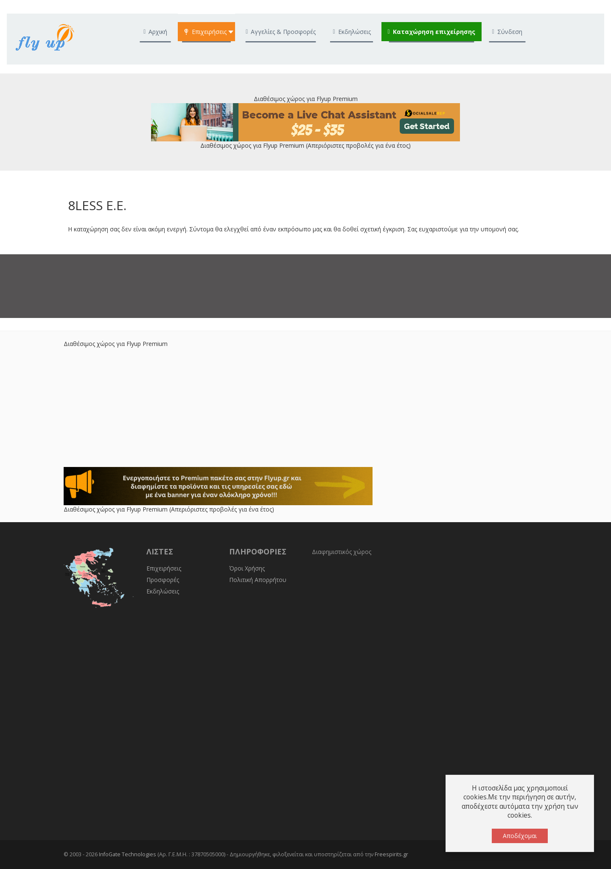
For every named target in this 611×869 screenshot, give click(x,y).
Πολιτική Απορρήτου (257, 580)
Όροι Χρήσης (247, 568)
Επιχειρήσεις (163, 568)
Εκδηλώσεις (162, 591)
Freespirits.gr (391, 854)
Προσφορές (162, 580)
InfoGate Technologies (127, 854)
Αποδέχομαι (520, 836)
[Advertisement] (305, 407)
